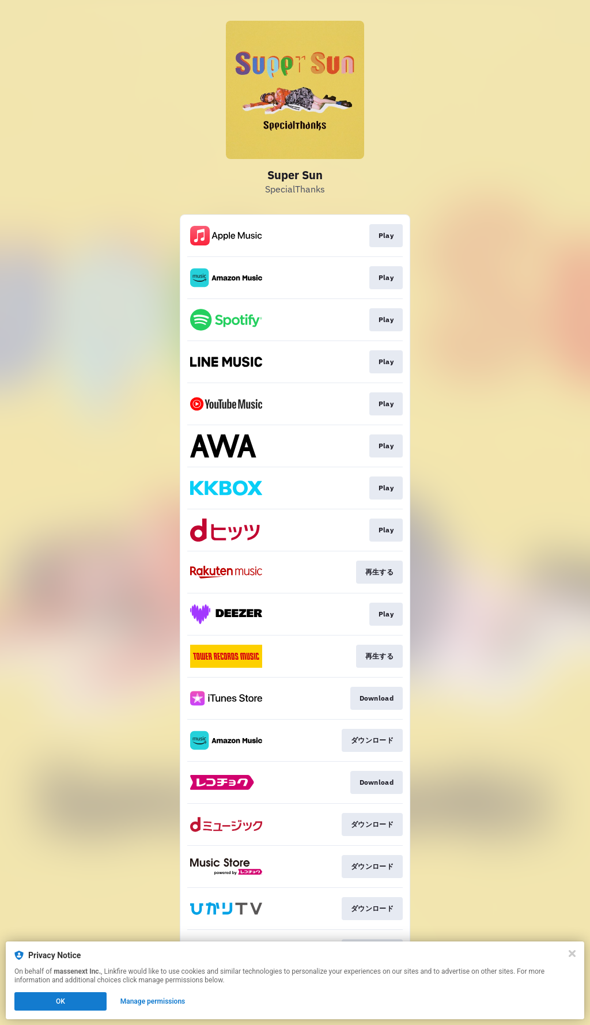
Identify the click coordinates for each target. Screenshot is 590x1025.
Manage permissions (153, 1001)
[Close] (572, 953)
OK (60, 1001)
